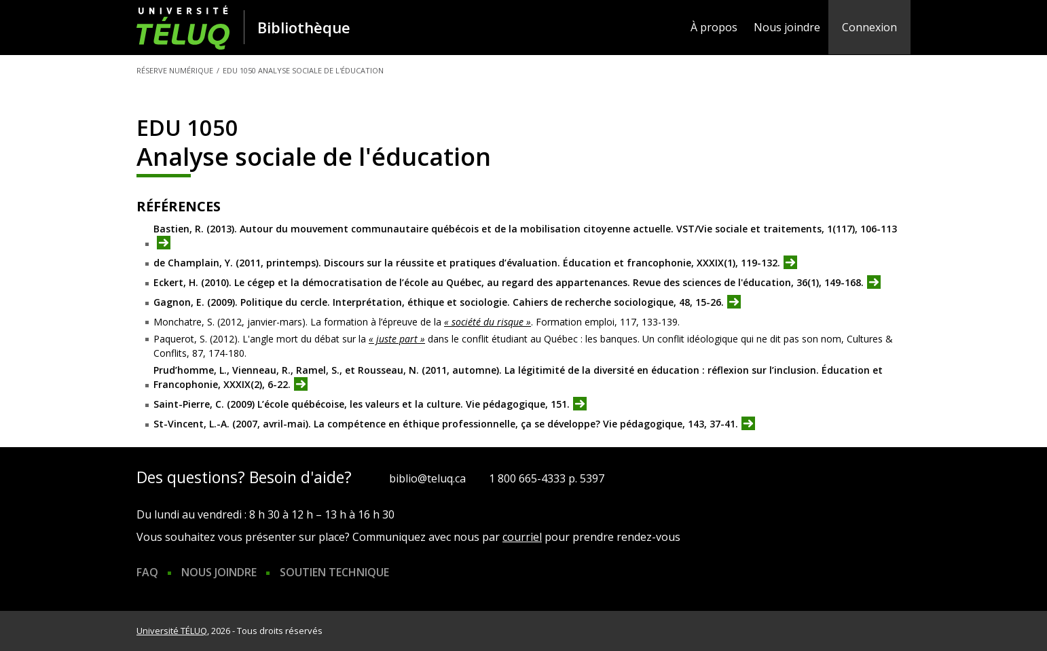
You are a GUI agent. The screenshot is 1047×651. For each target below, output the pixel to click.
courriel (522, 536)
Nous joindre (787, 27)
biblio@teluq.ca (427, 478)
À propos (714, 27)
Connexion (869, 27)
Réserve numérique (174, 70)
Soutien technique (334, 572)
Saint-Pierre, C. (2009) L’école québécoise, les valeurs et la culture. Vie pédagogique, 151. (361, 404)
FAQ (147, 572)
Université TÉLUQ (171, 630)
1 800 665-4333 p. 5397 (546, 478)
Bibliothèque (303, 27)
